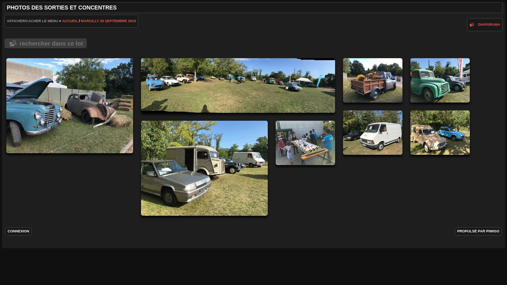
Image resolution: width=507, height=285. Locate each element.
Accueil (70, 21)
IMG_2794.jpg (440, 132)
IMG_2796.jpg (372, 132)
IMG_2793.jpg (238, 85)
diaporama (489, 25)
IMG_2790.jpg (305, 143)
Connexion (18, 231)
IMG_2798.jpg (372, 80)
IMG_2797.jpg (440, 80)
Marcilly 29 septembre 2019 (108, 21)
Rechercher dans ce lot (51, 43)
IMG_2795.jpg (204, 168)
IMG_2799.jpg (69, 105)
